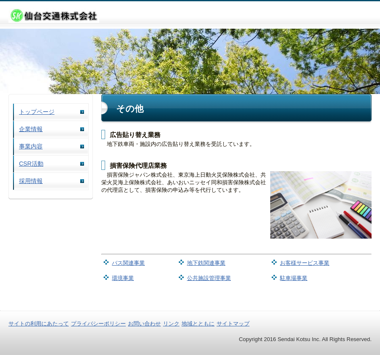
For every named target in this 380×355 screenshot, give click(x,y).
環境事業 (123, 278)
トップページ (36, 111)
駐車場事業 (293, 278)
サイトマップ (233, 323)
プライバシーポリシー (98, 323)
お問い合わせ (144, 323)
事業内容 (31, 146)
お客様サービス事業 (304, 263)
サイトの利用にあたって (38, 323)
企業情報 (31, 129)
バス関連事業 (128, 263)
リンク (171, 323)
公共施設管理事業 (209, 278)
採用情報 (31, 181)
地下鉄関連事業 (206, 263)
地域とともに (198, 323)
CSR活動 (31, 163)
